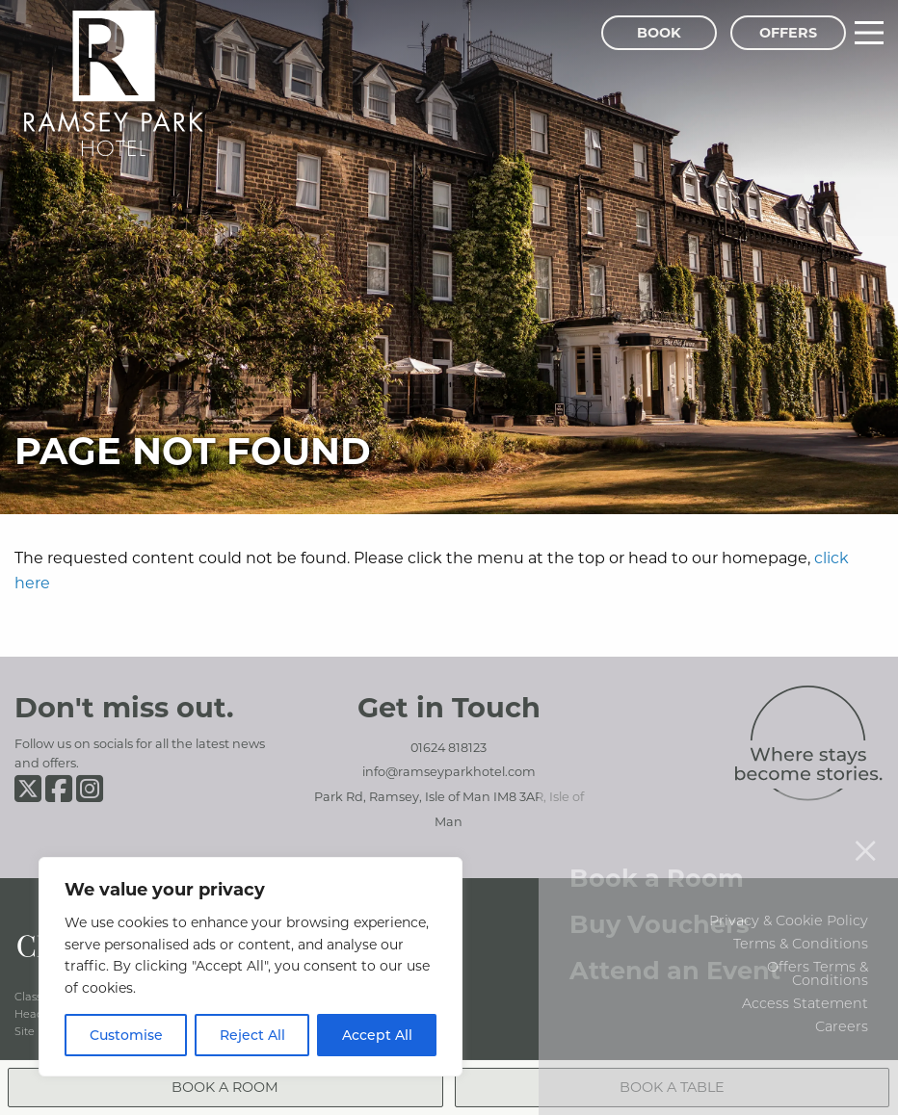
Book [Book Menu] (659, 32)
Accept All (377, 1034)
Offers (788, 32)
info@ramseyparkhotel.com (449, 771)
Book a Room (656, 855)
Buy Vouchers (659, 902)
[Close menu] (865, 828)
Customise (126, 1034)
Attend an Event (674, 948)
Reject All (252, 1034)
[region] (250, 966)
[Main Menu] (869, 32)
